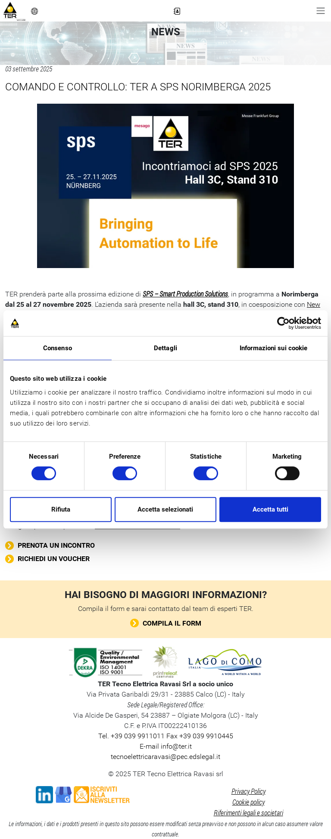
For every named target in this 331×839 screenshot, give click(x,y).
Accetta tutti (270, 509)
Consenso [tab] (57, 348)
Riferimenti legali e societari (248, 812)
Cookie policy (248, 801)
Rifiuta (60, 509)
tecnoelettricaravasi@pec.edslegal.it (165, 757)
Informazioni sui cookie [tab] (273, 348)
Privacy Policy (248, 791)
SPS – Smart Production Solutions (185, 293)
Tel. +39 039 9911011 (131, 736)
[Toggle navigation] (320, 11)
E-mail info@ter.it (166, 746)
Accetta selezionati (165, 509)
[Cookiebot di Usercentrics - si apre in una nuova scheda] (283, 323)
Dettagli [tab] (165, 348)
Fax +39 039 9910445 (199, 736)
